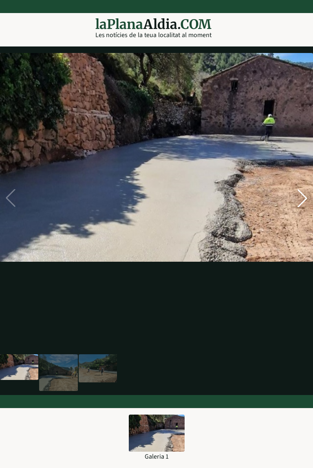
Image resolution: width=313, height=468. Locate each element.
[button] (302, 198)
